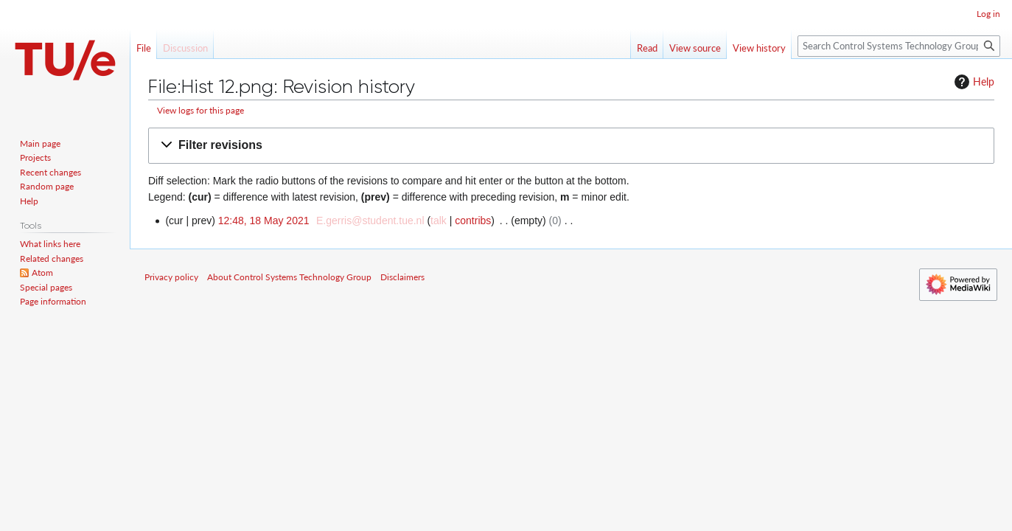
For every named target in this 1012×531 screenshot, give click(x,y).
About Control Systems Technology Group (289, 276)
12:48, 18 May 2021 (264, 220)
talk (438, 220)
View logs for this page (200, 110)
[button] (571, 145)
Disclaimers (402, 276)
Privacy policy (171, 276)
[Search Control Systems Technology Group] (899, 46)
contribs (473, 220)
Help (972, 81)
